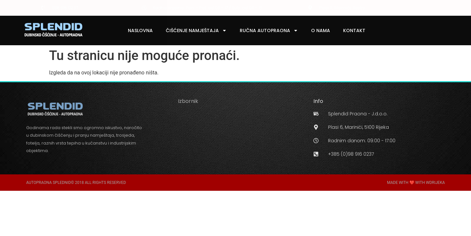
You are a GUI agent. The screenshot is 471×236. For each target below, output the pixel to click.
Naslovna (140, 30)
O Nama (320, 30)
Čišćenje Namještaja (196, 30)
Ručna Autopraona (269, 30)
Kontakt (354, 30)
